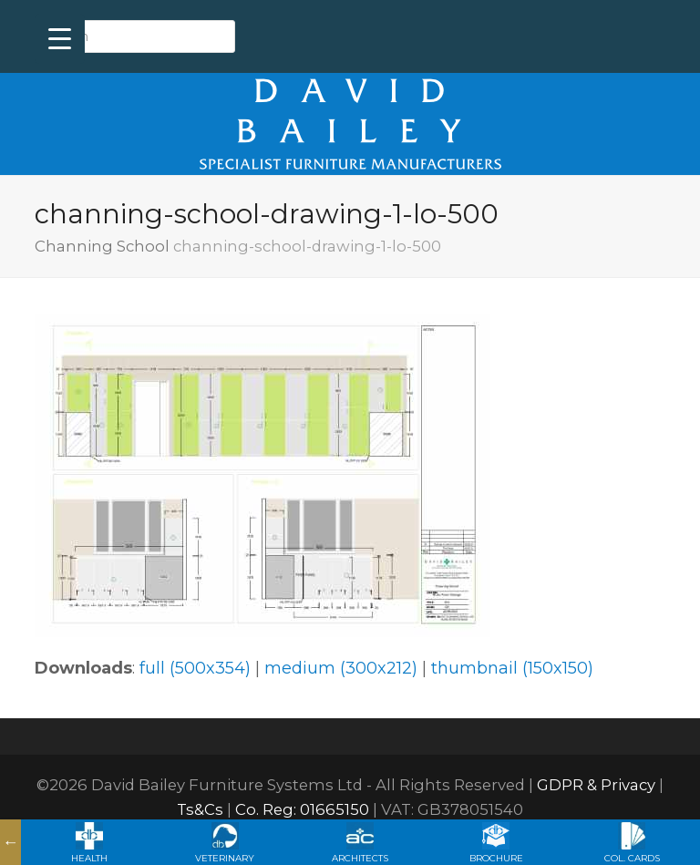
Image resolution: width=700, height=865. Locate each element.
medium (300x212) (340, 668)
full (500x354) (195, 668)
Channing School (102, 246)
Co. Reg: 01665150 (302, 809)
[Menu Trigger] (60, 39)
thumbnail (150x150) (512, 668)
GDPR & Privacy (596, 785)
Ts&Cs (200, 809)
